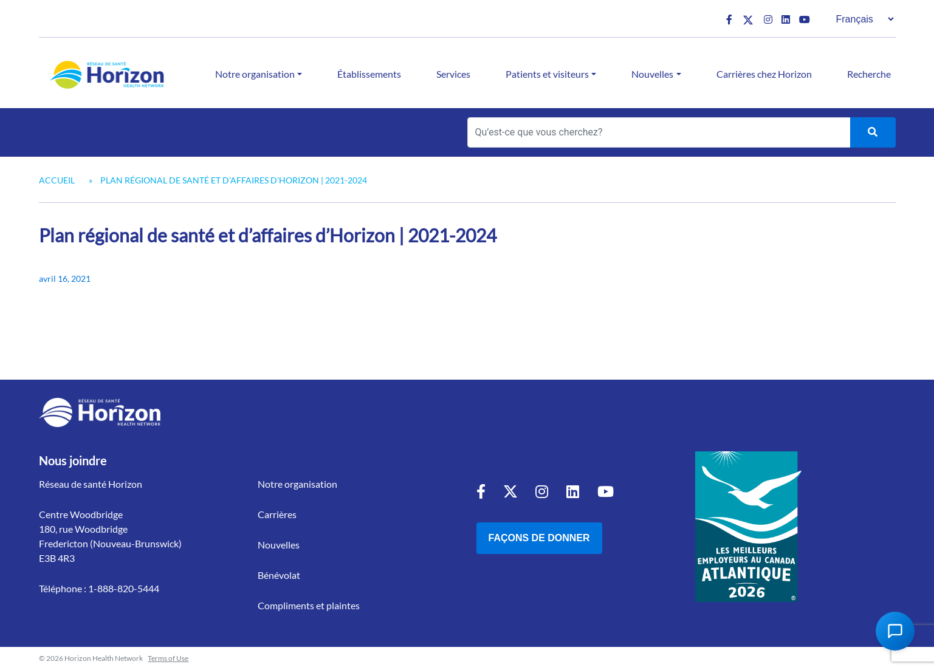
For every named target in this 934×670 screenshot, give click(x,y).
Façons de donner (539, 538)
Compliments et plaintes (309, 605)
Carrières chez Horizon (764, 74)
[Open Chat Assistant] (895, 631)
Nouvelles (652, 74)
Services (453, 74)
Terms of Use (168, 658)
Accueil (57, 180)
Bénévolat (279, 575)
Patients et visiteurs (547, 74)
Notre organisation (255, 74)
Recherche (869, 74)
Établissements (369, 74)
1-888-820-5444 (123, 588)
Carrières (277, 514)
